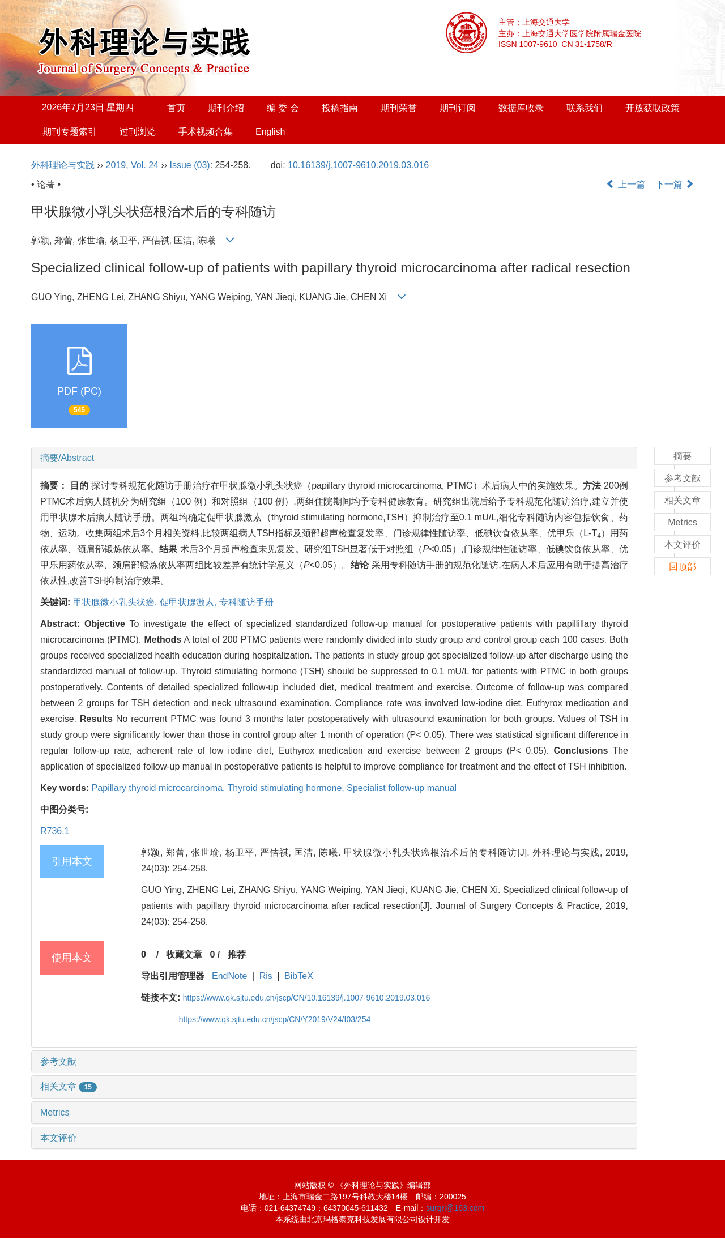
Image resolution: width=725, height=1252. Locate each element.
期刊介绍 (226, 108)
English (270, 131)
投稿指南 (340, 108)
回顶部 (682, 566)
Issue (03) (190, 165)
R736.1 (55, 831)
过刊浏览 (138, 131)
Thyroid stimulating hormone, (287, 788)
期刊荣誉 (399, 108)
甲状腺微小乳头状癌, (116, 602)
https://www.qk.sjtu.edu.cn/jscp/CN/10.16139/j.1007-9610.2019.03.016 (306, 997)
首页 (176, 108)
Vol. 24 (145, 165)
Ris (265, 976)
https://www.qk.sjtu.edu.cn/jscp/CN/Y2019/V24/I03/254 (275, 1019)
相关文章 (68, 1086)
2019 (116, 165)
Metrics (55, 1112)
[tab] (334, 458)
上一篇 (625, 184)
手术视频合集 (205, 131)
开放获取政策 (652, 108)
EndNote (229, 976)
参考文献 (58, 1061)
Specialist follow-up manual (402, 788)
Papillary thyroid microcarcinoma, (160, 788)
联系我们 (584, 108)
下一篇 (674, 184)
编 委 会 (283, 108)
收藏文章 (184, 954)
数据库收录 (521, 108)
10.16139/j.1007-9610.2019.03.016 (358, 165)
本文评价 (58, 1138)
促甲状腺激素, (189, 602)
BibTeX (298, 976)
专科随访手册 (246, 602)
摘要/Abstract (67, 458)
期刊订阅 (458, 108)
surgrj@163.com (455, 1207)
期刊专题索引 (69, 131)
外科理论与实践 (63, 165)
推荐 (237, 954)
